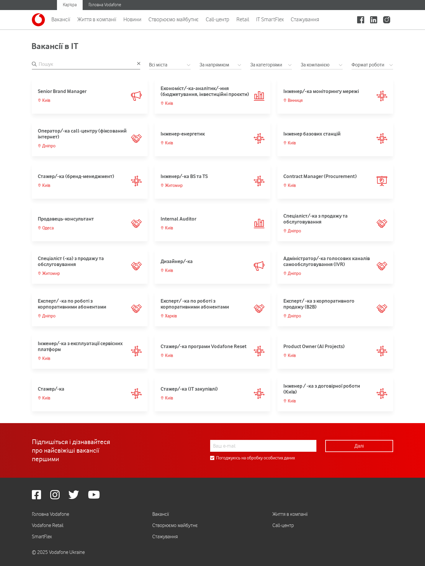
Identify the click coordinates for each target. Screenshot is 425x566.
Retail (242, 19)
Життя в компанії (96, 19)
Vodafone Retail (47, 525)
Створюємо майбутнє (173, 19)
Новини (132, 19)
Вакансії (60, 19)
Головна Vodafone (105, 4)
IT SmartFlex (270, 19)
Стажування (305, 19)
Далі (359, 446)
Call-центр (217, 19)
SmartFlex (42, 536)
